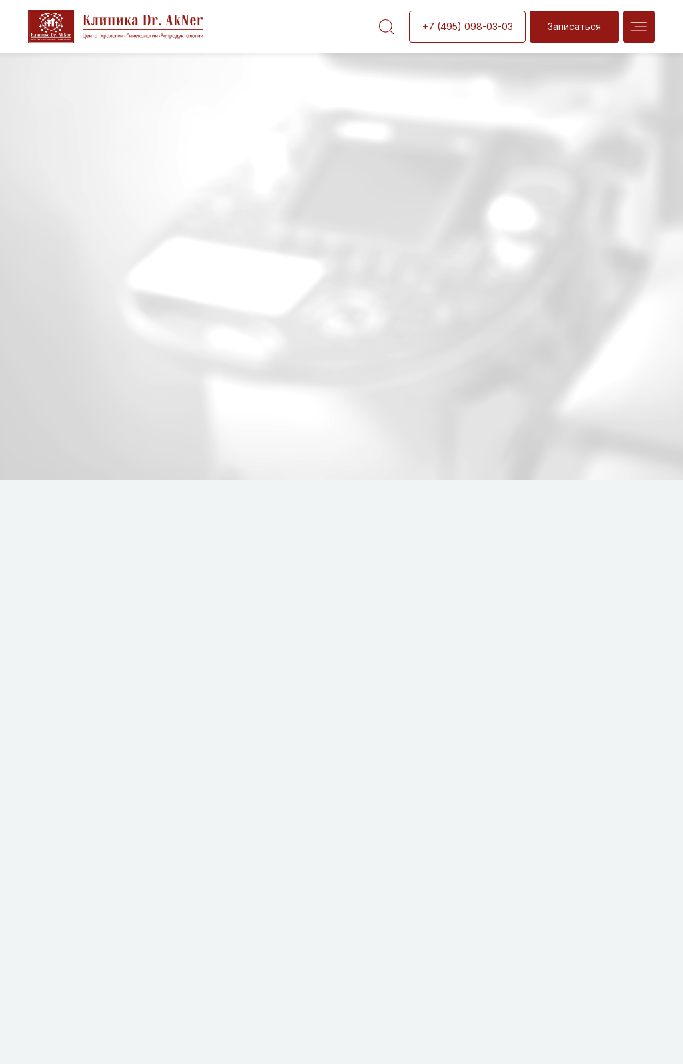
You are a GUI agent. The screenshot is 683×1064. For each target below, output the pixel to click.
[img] (639, 27)
